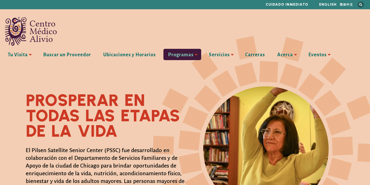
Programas (180, 54)
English (328, 4)
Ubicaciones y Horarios (129, 54)
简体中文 (346, 4)
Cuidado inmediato (287, 4)
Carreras (255, 54)
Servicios (219, 54)
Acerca (285, 54)
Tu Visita (18, 54)
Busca (361, 5)
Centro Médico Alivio (31, 31)
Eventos (317, 54)
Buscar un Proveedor (67, 54)
